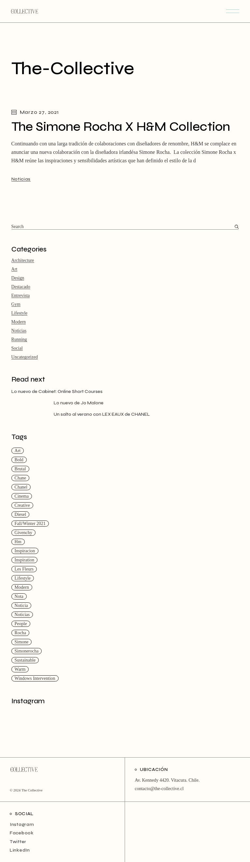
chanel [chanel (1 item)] (21, 487)
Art (14, 269)
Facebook (22, 833)
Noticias (21, 179)
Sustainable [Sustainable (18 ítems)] (25, 660)
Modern (18, 321)
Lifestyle (19, 313)
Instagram (22, 824)
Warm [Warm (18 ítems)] (20, 669)
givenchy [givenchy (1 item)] (23, 532)
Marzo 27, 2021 (35, 112)
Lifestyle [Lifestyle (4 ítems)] (23, 578)
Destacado (20, 286)
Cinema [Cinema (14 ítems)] (22, 496)
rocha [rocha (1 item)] (20, 632)
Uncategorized (24, 357)
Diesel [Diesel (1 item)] (20, 514)
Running (19, 339)
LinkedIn (20, 850)
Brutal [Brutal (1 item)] (20, 468)
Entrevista (20, 295)
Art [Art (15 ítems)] (18, 450)
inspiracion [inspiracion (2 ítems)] (25, 550)
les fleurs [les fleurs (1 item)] (24, 569)
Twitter (18, 841)
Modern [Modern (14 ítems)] (22, 587)
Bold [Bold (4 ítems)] (19, 459)
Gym (16, 304)
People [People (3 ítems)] (21, 623)
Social (17, 348)
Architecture (22, 260)
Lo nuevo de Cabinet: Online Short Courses (57, 391)
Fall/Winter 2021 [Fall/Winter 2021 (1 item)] (30, 523)
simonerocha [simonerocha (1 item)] (27, 651)
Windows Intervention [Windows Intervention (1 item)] (35, 678)
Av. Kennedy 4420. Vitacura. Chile (167, 780)
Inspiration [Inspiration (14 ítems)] (25, 560)
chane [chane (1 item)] (20, 478)
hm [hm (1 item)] (18, 541)
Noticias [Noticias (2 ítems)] (22, 614)
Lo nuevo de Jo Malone (79, 403)
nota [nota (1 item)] (19, 596)
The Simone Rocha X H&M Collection (120, 126)
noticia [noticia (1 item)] (21, 605)
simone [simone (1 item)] (22, 642)
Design (17, 278)
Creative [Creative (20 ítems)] (22, 505)
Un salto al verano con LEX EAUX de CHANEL (102, 414)
